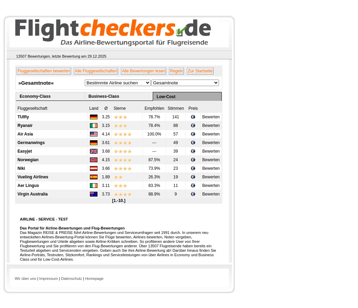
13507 (21, 56)
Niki (21, 168)
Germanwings (31, 142)
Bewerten (211, 117)
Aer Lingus (28, 185)
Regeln (176, 71)
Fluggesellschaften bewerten (44, 71)
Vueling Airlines (33, 177)
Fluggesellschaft (32, 108)
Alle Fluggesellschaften (96, 71)
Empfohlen (154, 108)
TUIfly (23, 117)
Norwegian (28, 159)
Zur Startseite (200, 71)
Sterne (120, 108)
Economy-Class (35, 96)
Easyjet (25, 151)
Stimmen (176, 108)
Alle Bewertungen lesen (143, 71)
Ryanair (25, 125)
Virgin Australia (33, 194)
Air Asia (25, 134)
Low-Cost (166, 96)
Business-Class (104, 96)
